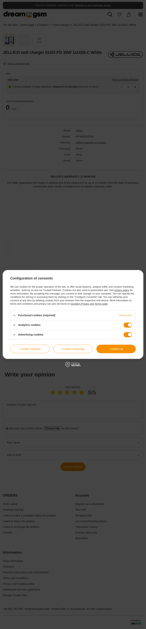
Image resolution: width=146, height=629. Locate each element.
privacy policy (121, 290)
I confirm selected (29, 348)
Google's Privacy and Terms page (89, 303)
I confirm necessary (72, 348)
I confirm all (116, 348)
